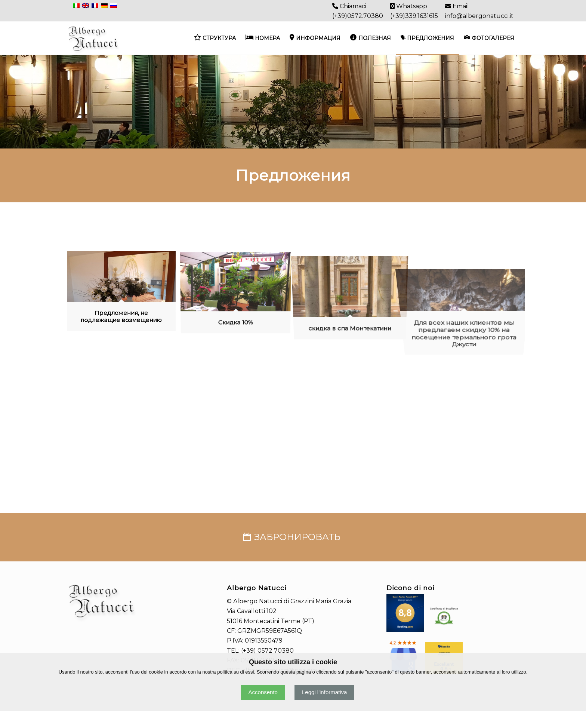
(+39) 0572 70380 (267, 650)
